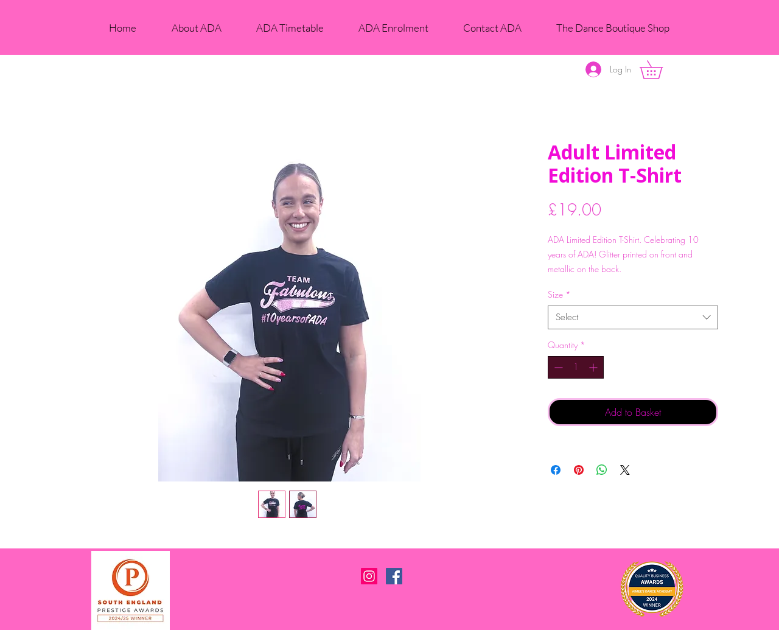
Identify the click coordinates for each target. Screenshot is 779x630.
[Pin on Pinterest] (578, 470)
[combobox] (633, 317)
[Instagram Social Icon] (369, 576)
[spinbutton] (576, 367)
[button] (660, 69)
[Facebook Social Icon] (394, 576)
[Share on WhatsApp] (602, 470)
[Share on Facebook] (555, 470)
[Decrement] (557, 367)
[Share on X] (625, 470)
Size (559, 294)
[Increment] (594, 367)
